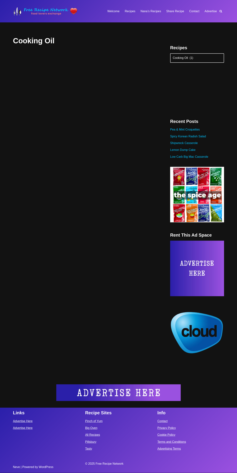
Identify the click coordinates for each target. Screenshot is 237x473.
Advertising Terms (169, 448)
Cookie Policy (166, 435)
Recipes (129, 11)
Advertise (210, 11)
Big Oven (91, 428)
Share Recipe (175, 11)
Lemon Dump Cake (183, 150)
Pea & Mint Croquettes (185, 129)
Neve (16, 467)
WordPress (46, 467)
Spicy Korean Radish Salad (188, 136)
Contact (194, 11)
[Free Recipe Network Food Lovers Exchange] (45, 11)
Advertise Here (23, 421)
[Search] (220, 11)
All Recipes (92, 435)
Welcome (113, 11)
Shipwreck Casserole (184, 143)
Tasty (88, 448)
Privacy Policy (166, 428)
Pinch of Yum (94, 421)
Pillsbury (90, 442)
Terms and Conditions (171, 442)
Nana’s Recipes (150, 11)
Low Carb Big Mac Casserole (189, 157)
